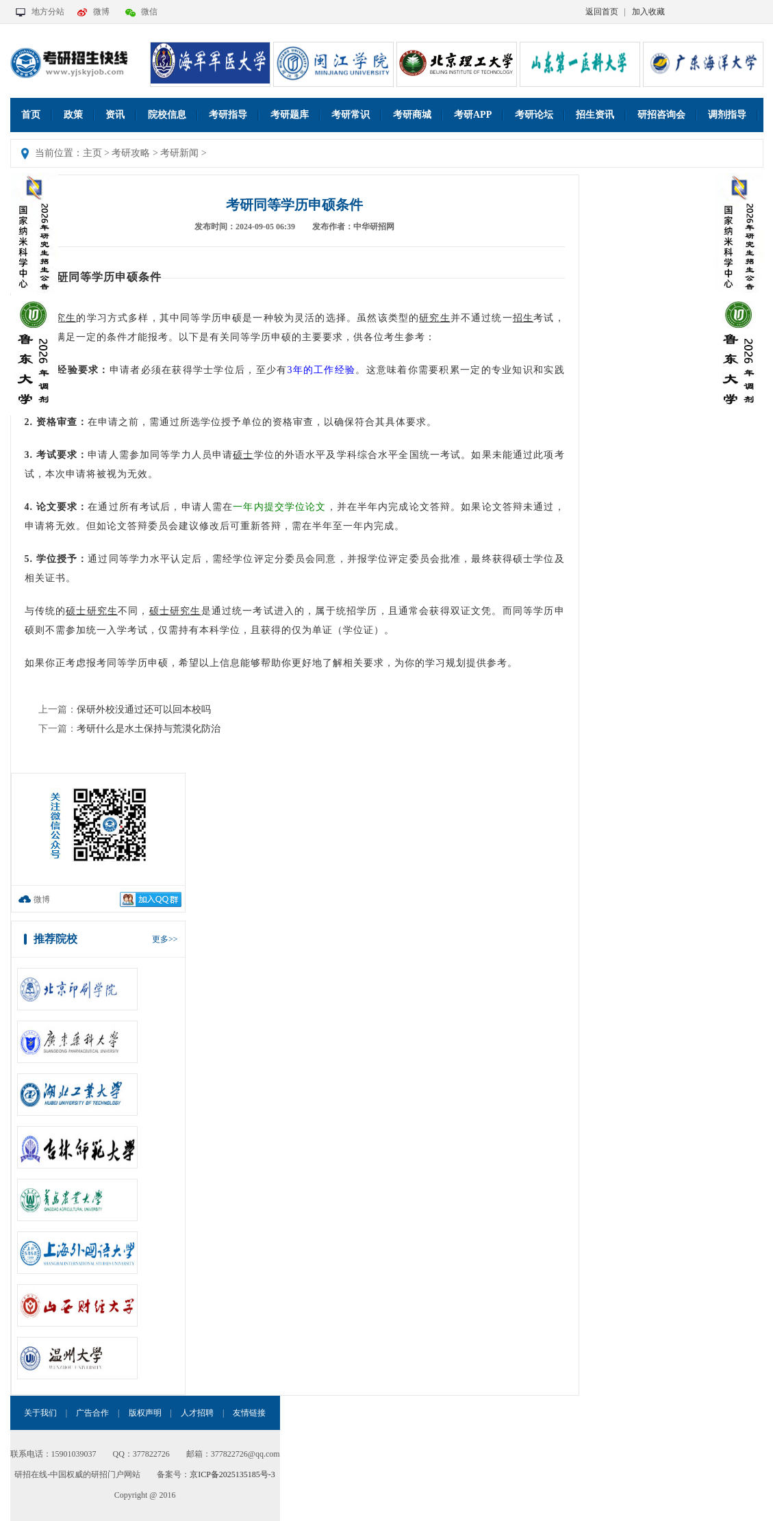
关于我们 (40, 1413)
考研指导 (228, 115)
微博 (101, 11)
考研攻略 (131, 153)
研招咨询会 (661, 115)
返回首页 (601, 11)
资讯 (115, 115)
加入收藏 (648, 11)
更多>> (165, 939)
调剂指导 (727, 115)
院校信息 (167, 115)
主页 (92, 153)
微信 (149, 11)
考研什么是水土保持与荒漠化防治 (148, 729)
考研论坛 (534, 115)
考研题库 (289, 115)
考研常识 (350, 115)
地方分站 (47, 11)
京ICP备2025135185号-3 (232, 1474)
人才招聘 (197, 1413)
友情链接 (249, 1413)
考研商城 (412, 115)
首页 (30, 115)
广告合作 (92, 1413)
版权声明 (145, 1413)
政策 (73, 115)
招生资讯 (595, 115)
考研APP (473, 115)
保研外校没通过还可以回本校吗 (144, 709)
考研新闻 (179, 153)
